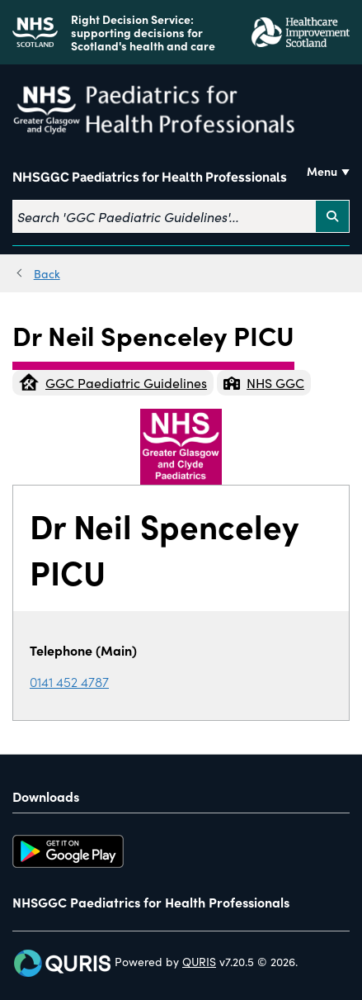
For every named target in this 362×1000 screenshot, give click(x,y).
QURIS (199, 961)
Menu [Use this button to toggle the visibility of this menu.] (322, 171)
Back (47, 273)
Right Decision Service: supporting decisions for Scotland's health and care (143, 32)
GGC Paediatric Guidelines (113, 382)
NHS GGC (263, 382)
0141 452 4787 (69, 681)
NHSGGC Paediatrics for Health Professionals (149, 177)
